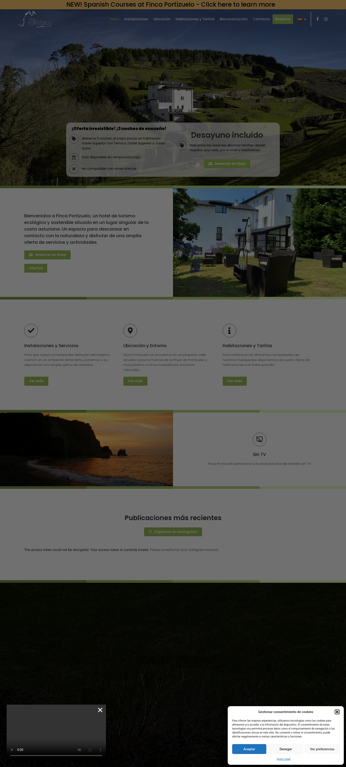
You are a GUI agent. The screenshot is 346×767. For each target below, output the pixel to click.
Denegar (286, 749)
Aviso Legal (283, 759)
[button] (337, 712)
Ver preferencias (322, 749)
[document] (173, 383)
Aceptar (249, 749)
